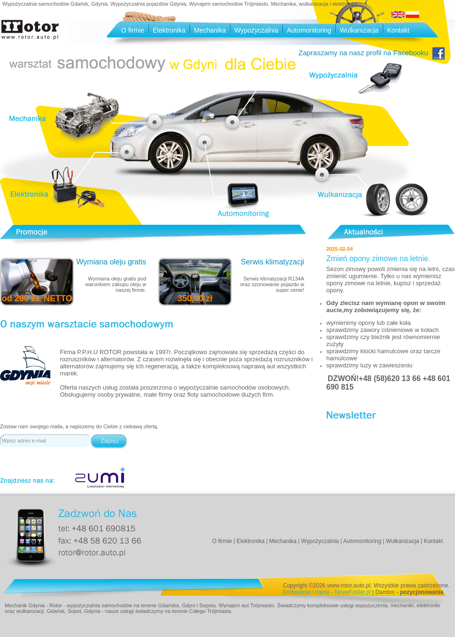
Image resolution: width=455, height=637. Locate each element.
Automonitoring (309, 30)
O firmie (132, 30)
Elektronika (169, 30)
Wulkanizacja (358, 30)
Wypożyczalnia (256, 30)
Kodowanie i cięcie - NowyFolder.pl (327, 592)
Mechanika (210, 30)
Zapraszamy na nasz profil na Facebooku (371, 53)
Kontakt (398, 30)
